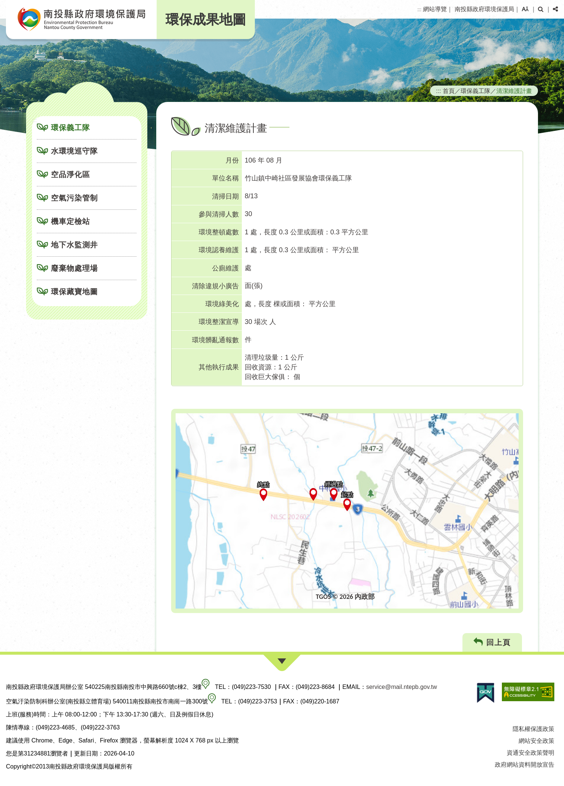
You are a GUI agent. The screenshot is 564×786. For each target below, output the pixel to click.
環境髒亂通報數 (215, 340)
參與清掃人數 (219, 214)
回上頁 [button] (492, 642)
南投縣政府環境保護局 (484, 9)
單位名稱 (225, 178)
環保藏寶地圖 (74, 292)
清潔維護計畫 (514, 90)
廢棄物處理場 (74, 268)
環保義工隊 (70, 127)
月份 (232, 160)
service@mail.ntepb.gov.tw (401, 687)
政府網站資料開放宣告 (524, 764)
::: (419, 9)
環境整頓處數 (219, 232)
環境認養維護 (219, 250)
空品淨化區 (70, 174)
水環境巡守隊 (74, 151)
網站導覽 (435, 9)
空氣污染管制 (74, 198)
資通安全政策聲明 (530, 753)
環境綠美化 (222, 304)
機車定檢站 (70, 221)
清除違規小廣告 (215, 286)
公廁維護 (225, 268)
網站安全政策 (536, 741)
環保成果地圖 (206, 19)
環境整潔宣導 (219, 321)
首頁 (449, 90)
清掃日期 (225, 196)
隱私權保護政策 (533, 729)
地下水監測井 (74, 245)
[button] (525, 9)
